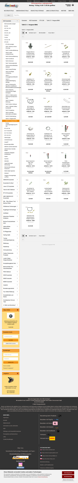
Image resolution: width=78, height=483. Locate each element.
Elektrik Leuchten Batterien (10, 146)
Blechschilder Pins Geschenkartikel (8, 267)
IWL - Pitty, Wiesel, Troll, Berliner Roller (9, 202)
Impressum (6, 417)
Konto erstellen (6, 365)
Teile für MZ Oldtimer (9, 189)
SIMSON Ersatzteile (22, 10)
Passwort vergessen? (8, 368)
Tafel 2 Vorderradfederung (12, 50)
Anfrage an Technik (61, 1)
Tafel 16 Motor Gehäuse (11, 104)
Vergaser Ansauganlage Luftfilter (10, 176)
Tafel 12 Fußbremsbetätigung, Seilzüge (11, 81)
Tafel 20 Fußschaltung (11, 116)
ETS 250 (6, 42)
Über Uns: (20, 448)
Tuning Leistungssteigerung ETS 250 (11, 125)
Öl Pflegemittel (7, 231)
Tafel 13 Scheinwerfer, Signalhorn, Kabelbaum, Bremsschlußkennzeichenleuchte (12, 86)
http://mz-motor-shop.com (48, 458)
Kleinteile (6, 161)
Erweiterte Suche (11, 343)
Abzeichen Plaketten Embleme (8, 217)
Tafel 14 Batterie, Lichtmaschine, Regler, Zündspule (11, 91)
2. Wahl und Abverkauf (9, 305)
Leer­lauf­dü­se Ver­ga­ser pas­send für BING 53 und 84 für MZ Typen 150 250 (48, 108)
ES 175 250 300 (8, 130)
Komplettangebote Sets (9, 263)
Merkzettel (70, 1)
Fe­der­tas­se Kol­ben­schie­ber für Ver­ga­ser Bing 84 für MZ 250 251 (66, 190)
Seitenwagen (7, 137)
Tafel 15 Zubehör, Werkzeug (10, 101)
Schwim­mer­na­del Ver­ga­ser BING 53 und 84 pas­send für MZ (66, 81)
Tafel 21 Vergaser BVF (11, 118)
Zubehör (5, 285)
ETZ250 (6, 30)
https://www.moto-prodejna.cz (49, 455)
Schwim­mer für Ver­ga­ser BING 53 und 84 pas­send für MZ (30, 135)
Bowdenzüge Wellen (9, 144)
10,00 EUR (10, 327)
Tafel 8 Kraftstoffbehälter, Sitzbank (12, 66)
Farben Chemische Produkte (8, 254)
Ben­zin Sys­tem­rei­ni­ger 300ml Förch (66, 135)
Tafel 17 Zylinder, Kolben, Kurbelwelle (11, 107)
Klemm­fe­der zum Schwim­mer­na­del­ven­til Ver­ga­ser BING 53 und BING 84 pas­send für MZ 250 (66, 108)
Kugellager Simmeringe (9, 209)
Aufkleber (5, 213)
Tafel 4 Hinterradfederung (12, 56)
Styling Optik (6, 235)
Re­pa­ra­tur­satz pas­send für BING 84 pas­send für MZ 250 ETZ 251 (48, 81)
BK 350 (6, 26)
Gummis (6, 158)
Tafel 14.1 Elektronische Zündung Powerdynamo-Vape (11, 96)
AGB (4, 428)
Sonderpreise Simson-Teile (9, 301)
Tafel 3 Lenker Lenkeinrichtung (9, 53)
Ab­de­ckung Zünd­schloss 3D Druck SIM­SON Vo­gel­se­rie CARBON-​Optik (10, 323)
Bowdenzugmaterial (8, 288)
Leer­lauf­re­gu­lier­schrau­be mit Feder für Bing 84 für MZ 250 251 (48, 190)
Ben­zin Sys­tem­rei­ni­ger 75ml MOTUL (30, 162)
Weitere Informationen (68, 479)
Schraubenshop (7, 250)
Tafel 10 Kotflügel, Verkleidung (10, 72)
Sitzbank (6, 173)
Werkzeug (6, 243)
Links (4, 436)
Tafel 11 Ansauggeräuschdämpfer (12, 76)
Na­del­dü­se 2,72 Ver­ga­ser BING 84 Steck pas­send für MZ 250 (30, 81)
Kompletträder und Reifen (8, 296)
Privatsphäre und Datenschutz (10, 434)
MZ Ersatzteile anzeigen (10, 23)
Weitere (63, 10)
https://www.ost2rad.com (48, 449)
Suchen (29, 1)
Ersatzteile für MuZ (37, 10)
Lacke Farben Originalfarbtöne (7, 259)
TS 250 (6, 37)
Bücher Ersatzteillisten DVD (9, 222)
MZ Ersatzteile (9, 10)
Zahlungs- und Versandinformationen (12, 431)
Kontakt (5, 420)
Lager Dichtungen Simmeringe (8, 164)
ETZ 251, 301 (7, 33)
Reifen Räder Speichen (9, 171)
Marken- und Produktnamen (46, 464)
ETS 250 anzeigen (10, 44)
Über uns (71, 10)
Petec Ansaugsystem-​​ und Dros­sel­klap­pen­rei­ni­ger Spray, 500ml (66, 162)
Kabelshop (6, 246)
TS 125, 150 (7, 39)
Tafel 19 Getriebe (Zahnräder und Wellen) (11, 113)
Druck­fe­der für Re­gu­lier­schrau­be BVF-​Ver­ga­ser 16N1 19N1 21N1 (30, 190)
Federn (6, 156)
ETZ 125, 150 (7, 28)
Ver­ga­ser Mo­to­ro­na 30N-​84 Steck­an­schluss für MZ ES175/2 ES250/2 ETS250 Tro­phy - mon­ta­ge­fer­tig (30, 53)
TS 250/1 (6, 35)
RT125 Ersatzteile (8, 193)
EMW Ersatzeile (7, 278)
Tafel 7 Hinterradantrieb (11, 63)
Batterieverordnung (44, 461)
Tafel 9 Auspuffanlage (11, 69)
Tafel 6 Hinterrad (9, 61)
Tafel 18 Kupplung (10, 110)
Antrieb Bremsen (8, 139)
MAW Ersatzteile (7, 281)
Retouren (53, 1)
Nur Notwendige (68, 476)
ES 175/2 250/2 (8, 133)
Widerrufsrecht (6, 423)
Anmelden (10, 362)
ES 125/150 (7, 128)
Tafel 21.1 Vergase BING (11, 120)
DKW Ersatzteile (7, 275)
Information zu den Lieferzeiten (10, 425)
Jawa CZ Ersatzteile (52, 10)
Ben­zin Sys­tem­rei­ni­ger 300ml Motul (48, 162)
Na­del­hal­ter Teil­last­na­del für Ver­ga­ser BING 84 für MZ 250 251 (48, 135)
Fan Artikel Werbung (8, 291)
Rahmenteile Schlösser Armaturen (9, 168)
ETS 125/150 (7, 135)
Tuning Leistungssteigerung (8, 239)
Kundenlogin (45, 1)
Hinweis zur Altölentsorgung (46, 468)
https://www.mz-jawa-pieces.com (50, 452)
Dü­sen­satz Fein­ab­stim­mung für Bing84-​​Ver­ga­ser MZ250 (30, 217)
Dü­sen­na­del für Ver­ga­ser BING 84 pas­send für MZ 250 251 (48, 53)
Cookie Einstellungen (8, 439)
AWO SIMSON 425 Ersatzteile (8, 197)
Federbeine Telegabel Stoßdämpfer (9, 153)
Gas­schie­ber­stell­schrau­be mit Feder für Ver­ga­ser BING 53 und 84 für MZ (66, 53)
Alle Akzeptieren (68, 472)
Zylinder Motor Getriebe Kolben (9, 149)
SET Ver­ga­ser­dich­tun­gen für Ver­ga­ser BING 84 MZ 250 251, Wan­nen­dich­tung (30, 108)
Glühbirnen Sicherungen (9, 206)
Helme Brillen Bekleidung (6, 227)
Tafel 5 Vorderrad (10, 58)
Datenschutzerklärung (42, 477)
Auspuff (6, 142)
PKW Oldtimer (7, 272)
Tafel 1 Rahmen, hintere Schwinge (11, 47)
